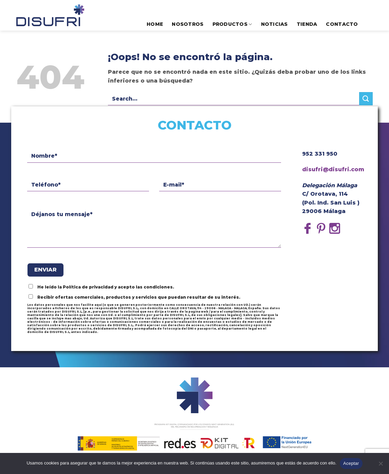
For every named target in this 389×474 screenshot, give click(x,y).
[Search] (370, 24)
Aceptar (351, 463)
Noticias (274, 24)
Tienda (307, 24)
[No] (380, 465)
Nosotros (187, 24)
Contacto (342, 24)
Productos (232, 24)
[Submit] (366, 98)
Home (155, 24)
